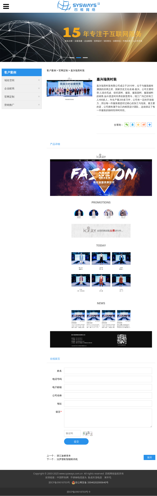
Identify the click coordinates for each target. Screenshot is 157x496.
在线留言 (55, 358)
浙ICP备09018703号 (59, 482)
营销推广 (9, 104)
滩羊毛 (107, 477)
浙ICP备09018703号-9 (78, 491)
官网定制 (9, 96)
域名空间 (9, 80)
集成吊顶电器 (95, 477)
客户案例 (51, 70)
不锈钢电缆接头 (78, 477)
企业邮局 (9, 88)
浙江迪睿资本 (64, 455)
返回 (149, 457)
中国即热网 (63, 477)
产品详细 (55, 144)
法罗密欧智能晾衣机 (67, 459)
